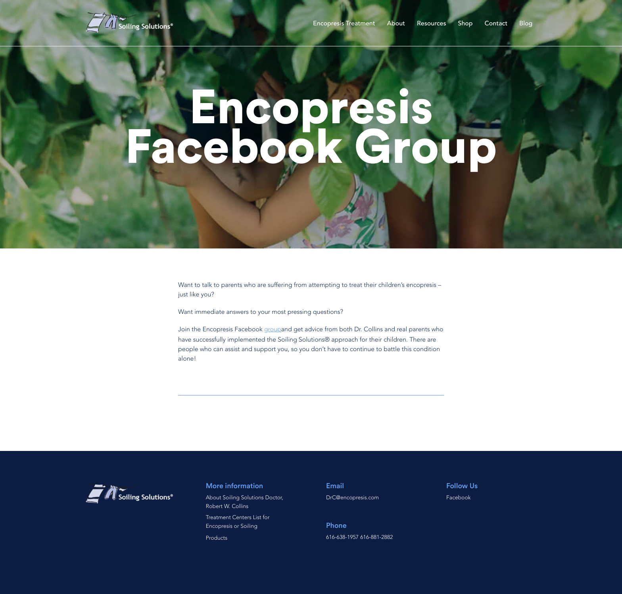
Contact (496, 23)
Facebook (458, 498)
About (396, 23)
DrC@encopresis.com (352, 498)
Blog (525, 23)
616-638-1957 (342, 537)
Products (216, 538)
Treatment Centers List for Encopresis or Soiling (238, 522)
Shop (465, 23)
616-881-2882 (376, 537)
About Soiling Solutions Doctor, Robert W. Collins (244, 502)
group (272, 329)
